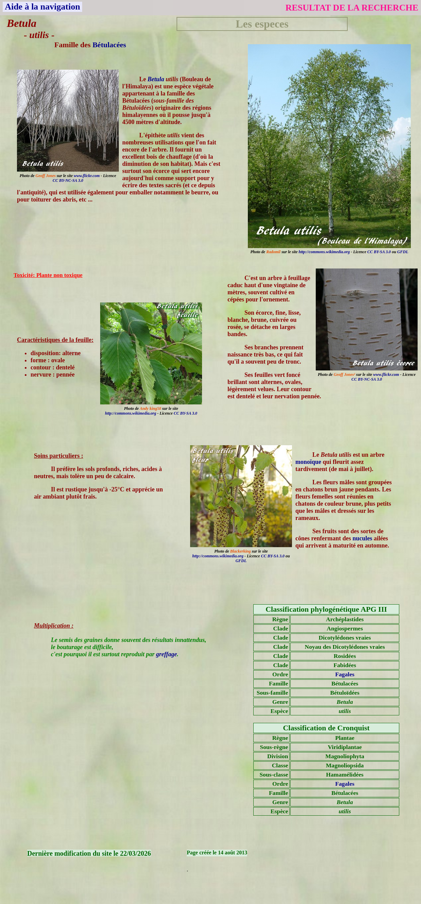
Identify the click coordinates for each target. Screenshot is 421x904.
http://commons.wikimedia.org (324, 251)
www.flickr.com (86, 175)
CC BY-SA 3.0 (379, 251)
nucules (362, 538)
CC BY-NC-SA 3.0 (68, 180)
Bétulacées (109, 44)
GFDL (402, 251)
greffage (166, 654)
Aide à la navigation (42, 7)
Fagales (344, 674)
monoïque (308, 461)
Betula (156, 79)
